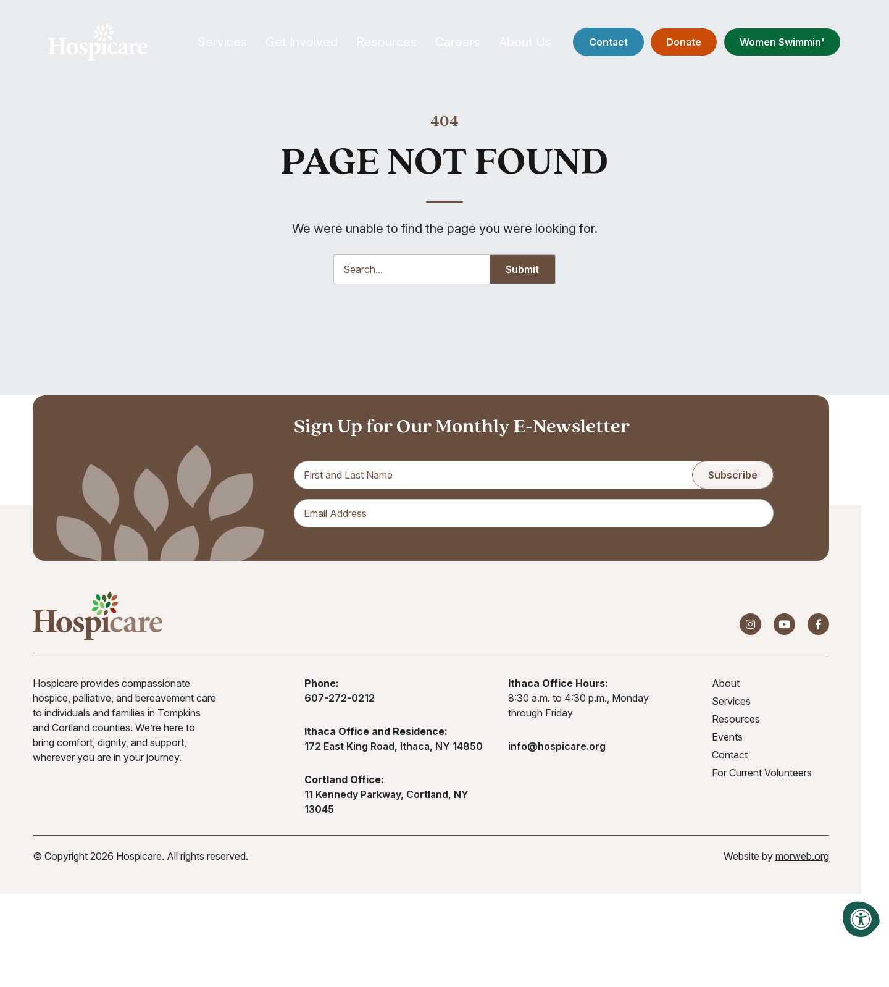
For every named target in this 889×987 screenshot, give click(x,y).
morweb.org (802, 858)
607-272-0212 (339, 700)
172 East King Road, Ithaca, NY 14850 (393, 748)
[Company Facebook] (818, 626)
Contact (604, 43)
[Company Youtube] (784, 626)
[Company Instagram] (750, 626)
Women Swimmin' (777, 43)
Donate (679, 43)
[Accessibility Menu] (861, 919)
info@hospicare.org (557, 748)
